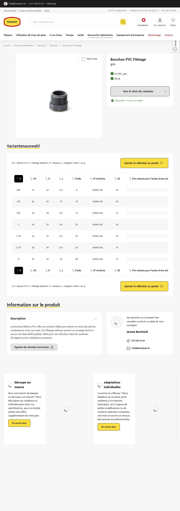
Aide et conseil (10, 10)
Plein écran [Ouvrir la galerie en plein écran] (89, 59)
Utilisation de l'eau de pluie (31, 35)
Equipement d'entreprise (130, 35)
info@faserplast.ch (15, 4)
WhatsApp (51, 4)
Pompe (70, 35)
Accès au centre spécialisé (30, 10)
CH (33, 178)
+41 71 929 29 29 (36, 4)
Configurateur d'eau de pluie (144, 10)
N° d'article (97, 178)
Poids (76, 178)
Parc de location (169, 10)
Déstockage (154, 35)
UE (117, 178)
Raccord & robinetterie (100, 35)
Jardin (80, 35)
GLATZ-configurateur (118, 10)
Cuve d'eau (56, 35)
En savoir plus (19, 423)
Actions (169, 35)
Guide (46, 10)
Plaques (8, 35)
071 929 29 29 (136, 341)
